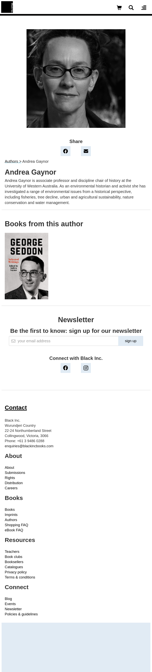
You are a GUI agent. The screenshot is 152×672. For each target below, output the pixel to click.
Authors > (13, 161)
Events (10, 604)
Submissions (15, 473)
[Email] (63, 341)
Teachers (12, 552)
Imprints (11, 515)
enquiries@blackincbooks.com (29, 446)
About (9, 468)
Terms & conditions (20, 577)
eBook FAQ (14, 530)
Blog (8, 599)
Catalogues (14, 567)
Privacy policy (16, 572)
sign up (130, 341)
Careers (11, 488)
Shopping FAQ (16, 525)
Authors (11, 520)
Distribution (14, 483)
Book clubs (13, 557)
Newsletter (13, 609)
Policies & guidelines (21, 614)
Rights (10, 478)
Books (10, 510)
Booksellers (14, 562)
